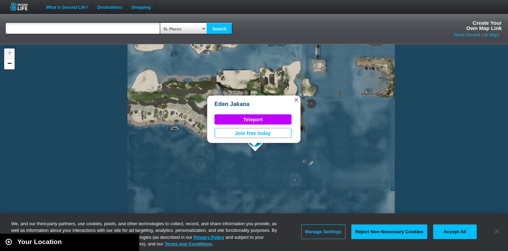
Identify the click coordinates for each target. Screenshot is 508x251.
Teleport (253, 119)
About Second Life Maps (476, 34)
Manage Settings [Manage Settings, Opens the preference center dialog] (323, 231)
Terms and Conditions (188, 243)
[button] (296, 100)
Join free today (253, 133)
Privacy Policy (209, 237)
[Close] (497, 231)
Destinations (109, 6)
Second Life (23, 6)
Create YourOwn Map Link (484, 25)
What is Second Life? (67, 6)
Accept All (455, 231)
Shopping (140, 6)
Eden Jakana (231, 104)
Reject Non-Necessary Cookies (389, 231)
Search (219, 28)
